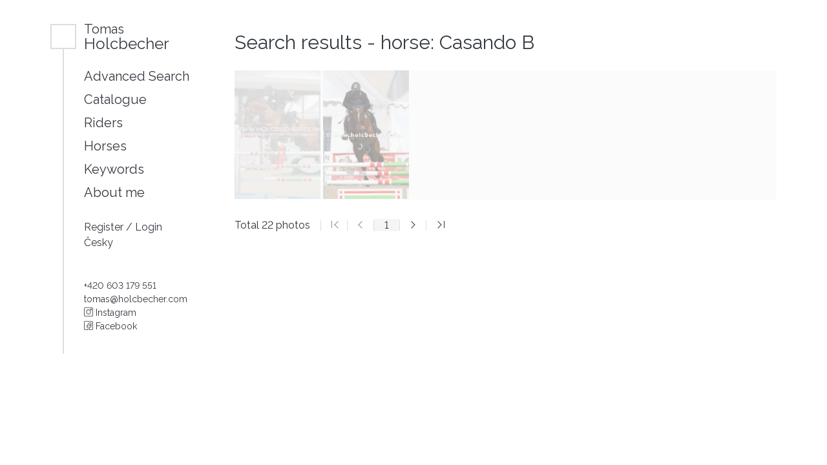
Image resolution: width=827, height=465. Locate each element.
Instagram (110, 312)
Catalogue (115, 99)
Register (105, 227)
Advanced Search (136, 76)
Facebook (110, 326)
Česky (98, 242)
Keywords (114, 169)
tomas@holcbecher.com (135, 299)
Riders (103, 122)
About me (114, 192)
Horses (105, 146)
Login (148, 227)
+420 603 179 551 (120, 285)
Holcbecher (126, 36)
